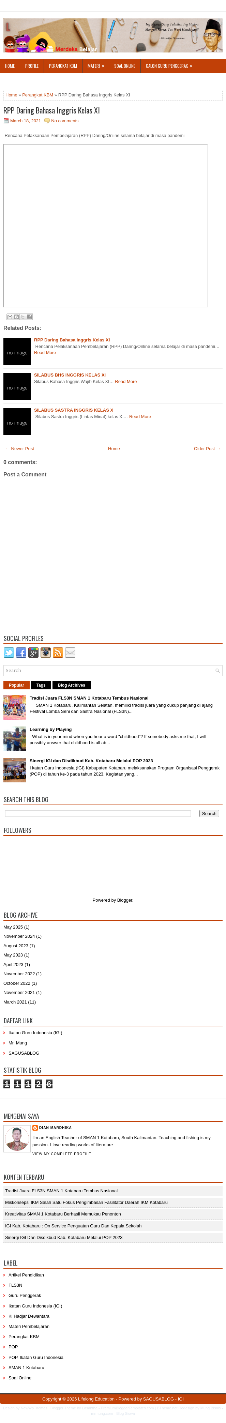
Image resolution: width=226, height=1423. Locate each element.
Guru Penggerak (25, 1295)
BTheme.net (167, 1408)
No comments (64, 120)
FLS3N (15, 1285)
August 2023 (15, 945)
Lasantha (89, 1408)
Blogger (124, 900)
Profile (32, 65)
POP (13, 1346)
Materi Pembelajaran (29, 1326)
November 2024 (19, 936)
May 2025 (13, 927)
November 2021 (19, 992)
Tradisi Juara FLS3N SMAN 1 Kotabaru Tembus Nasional (89, 698)
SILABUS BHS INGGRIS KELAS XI (70, 375)
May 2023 (13, 955)
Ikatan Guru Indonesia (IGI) (35, 1032)
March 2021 (15, 1002)
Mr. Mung (18, 1042)
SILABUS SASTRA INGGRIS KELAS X (73, 410)
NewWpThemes (34, 1408)
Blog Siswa (125, 1413)
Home (10, 65)
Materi (98, 64)
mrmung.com (102, 1413)
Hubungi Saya (17, 79)
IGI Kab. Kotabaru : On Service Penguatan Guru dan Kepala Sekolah (73, 1225)
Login (49, 78)
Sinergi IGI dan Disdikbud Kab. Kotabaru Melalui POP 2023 (91, 760)
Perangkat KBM (63, 65)
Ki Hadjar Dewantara (29, 1316)
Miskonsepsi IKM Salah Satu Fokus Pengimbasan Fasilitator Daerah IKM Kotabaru (86, 1202)
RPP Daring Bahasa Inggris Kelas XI (51, 110)
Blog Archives (71, 685)
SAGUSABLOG (24, 1053)
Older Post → (207, 448)
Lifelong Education (96, 1399)
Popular (16, 685)
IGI (181, 1399)
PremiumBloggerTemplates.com (127, 1408)
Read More (45, 352)
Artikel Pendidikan (26, 1274)
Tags (41, 685)
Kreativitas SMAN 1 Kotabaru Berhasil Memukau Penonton (63, 1214)
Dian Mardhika (55, 1128)
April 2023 (13, 964)
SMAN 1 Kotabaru (26, 1367)
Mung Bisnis (210, 1408)
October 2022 (16, 983)
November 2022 (19, 973)
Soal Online (124, 65)
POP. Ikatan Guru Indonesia (36, 1357)
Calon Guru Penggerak (171, 64)
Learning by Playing (51, 729)
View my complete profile (61, 1154)
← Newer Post (19, 448)
